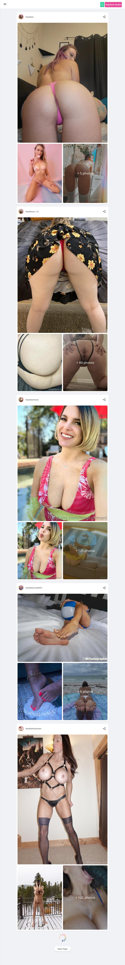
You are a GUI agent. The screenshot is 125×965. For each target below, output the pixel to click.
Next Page (63, 948)
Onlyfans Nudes (113, 4)
